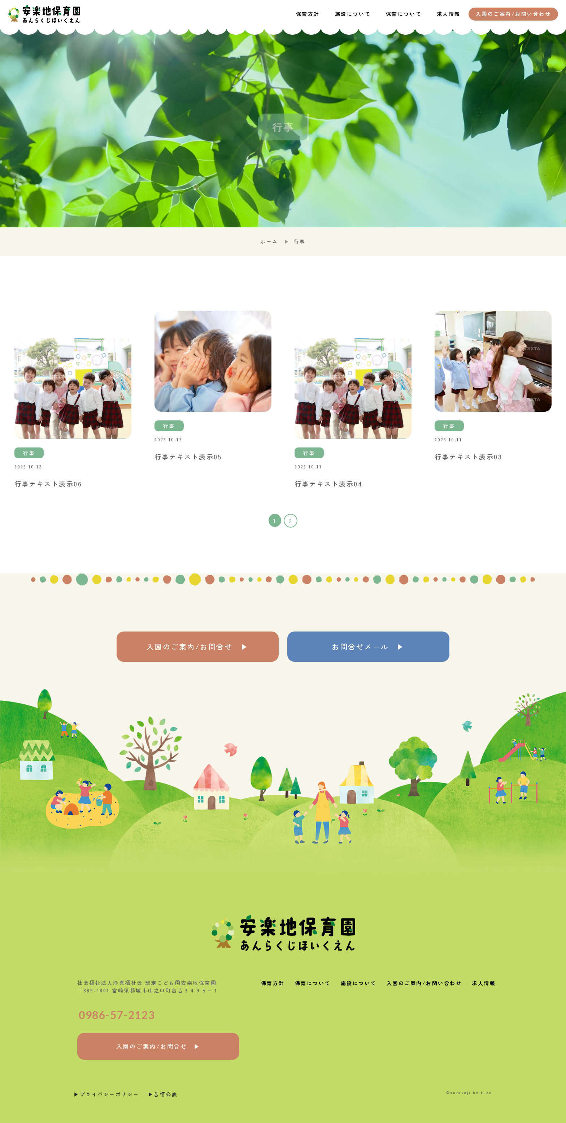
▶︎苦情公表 (163, 1094)
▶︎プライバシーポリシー (106, 1094)
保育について (404, 13)
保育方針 (308, 13)
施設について (353, 13)
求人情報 (449, 13)
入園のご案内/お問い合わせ (424, 983)
